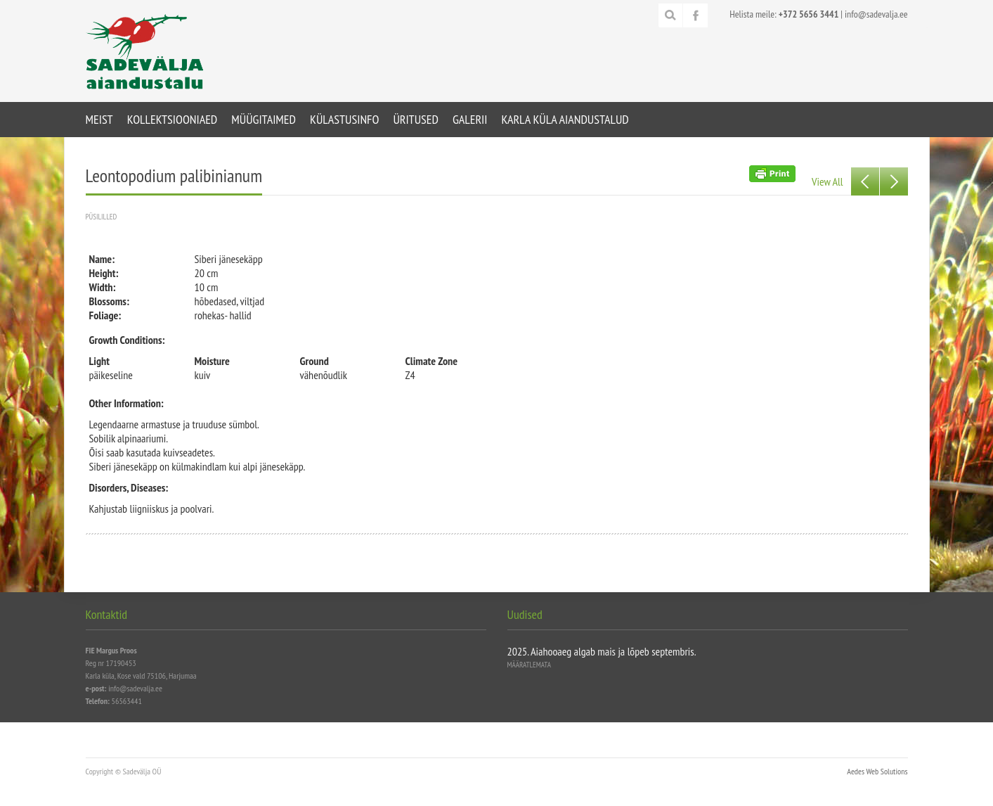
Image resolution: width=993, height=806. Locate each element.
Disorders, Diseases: (129, 487)
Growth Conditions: (127, 340)
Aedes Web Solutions (877, 771)
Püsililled (101, 217)
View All (827, 181)
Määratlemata (529, 665)
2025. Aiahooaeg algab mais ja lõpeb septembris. (601, 651)
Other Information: (126, 403)
